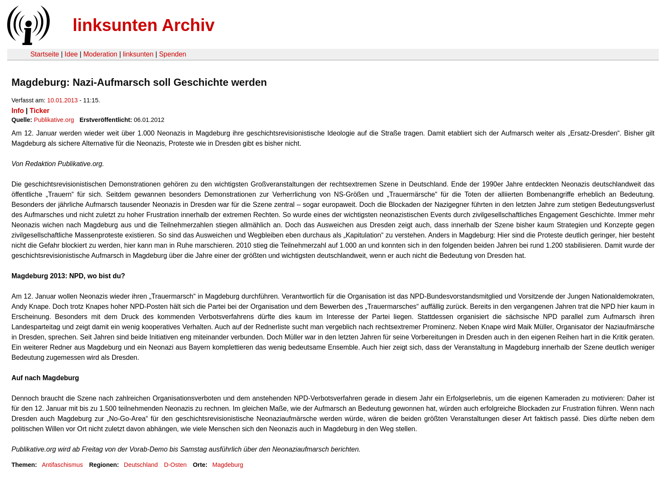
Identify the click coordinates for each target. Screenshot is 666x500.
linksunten (138, 54)
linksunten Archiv (143, 25)
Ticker (40, 110)
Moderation (100, 54)
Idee (71, 54)
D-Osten (175, 464)
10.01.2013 (62, 100)
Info (17, 110)
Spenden (172, 54)
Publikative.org (54, 119)
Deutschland (141, 464)
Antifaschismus (62, 464)
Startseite (44, 54)
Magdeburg (227, 464)
